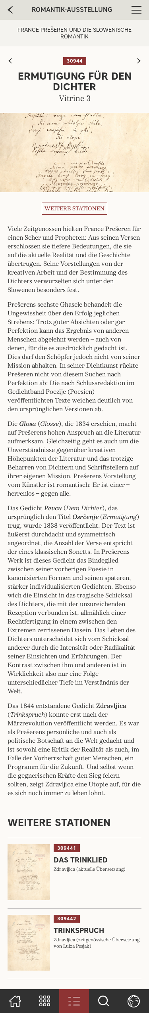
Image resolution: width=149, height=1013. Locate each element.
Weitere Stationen (74, 208)
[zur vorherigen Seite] (10, 60)
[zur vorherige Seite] (10, 10)
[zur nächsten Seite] (138, 60)
